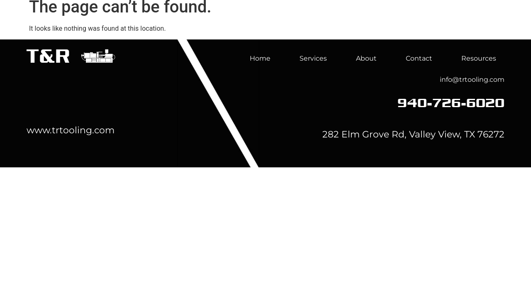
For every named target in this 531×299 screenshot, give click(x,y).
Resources (478, 58)
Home (293, 25)
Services (348, 26)
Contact (419, 58)
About (403, 25)
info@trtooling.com (472, 79)
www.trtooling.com (70, 130)
